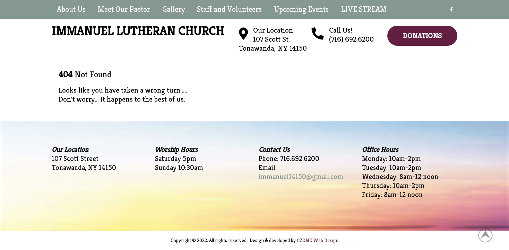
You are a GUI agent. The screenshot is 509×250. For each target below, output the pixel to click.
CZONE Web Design (317, 240)
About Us (71, 9)
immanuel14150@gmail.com (301, 176)
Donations (422, 35)
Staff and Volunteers (229, 9)
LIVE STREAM (364, 9)
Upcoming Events (301, 9)
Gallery (173, 9)
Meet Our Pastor (124, 9)
